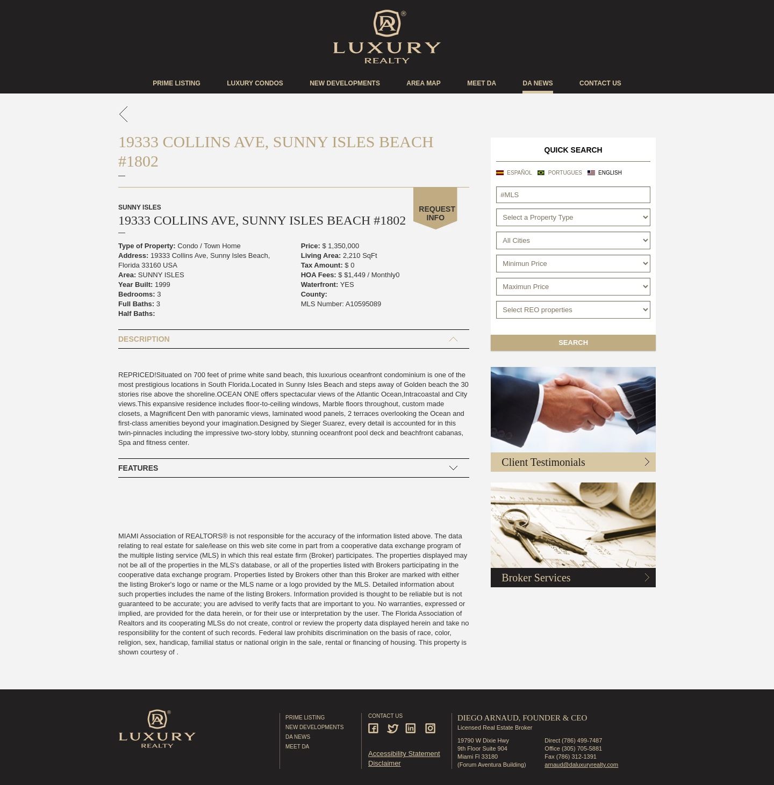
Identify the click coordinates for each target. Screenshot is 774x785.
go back (123, 114)
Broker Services (535, 578)
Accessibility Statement (404, 754)
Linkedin (412, 728)
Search (573, 343)
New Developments (345, 83)
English (610, 173)
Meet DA (481, 83)
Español (519, 173)
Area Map (423, 83)
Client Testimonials (543, 462)
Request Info (437, 213)
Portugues (565, 173)
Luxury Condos (255, 83)
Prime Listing (176, 83)
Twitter (393, 728)
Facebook (375, 728)
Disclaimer (384, 763)
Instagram (431, 728)
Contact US (600, 83)
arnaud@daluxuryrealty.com (581, 764)
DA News (297, 737)
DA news (537, 83)
